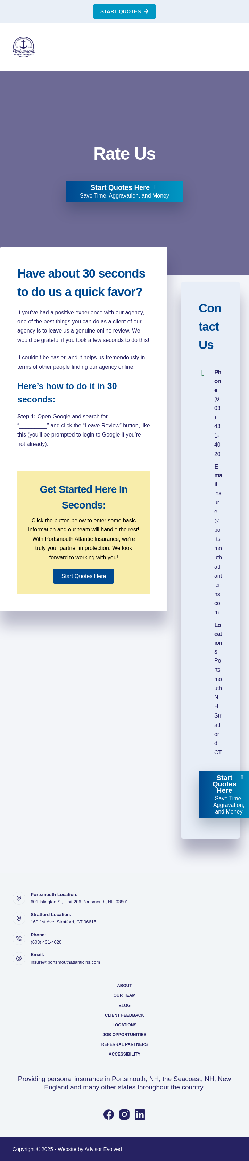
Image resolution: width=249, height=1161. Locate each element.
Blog (124, 1005)
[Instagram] (124, 1114)
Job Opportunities (124, 1034)
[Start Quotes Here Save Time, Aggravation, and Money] (124, 191)
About (124, 985)
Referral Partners (124, 1044)
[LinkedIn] (140, 1114)
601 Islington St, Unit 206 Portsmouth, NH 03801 (79, 901)
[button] (83, 576)
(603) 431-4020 (217, 426)
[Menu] (233, 47)
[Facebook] (108, 1114)
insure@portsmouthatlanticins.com (65, 962)
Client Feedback (124, 1015)
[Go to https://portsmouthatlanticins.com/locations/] (210, 689)
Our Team (124, 995)
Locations (125, 1025)
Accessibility (124, 1054)
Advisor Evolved (103, 1149)
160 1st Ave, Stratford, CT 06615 (63, 921)
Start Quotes (124, 11)
